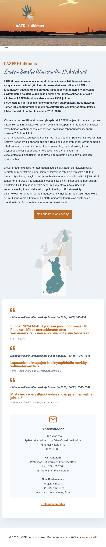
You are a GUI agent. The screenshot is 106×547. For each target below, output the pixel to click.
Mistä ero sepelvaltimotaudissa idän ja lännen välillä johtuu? (51, 396)
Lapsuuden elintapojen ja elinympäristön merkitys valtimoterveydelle (49, 364)
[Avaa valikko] (7, 48)
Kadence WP (89, 537)
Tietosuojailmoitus (53, 504)
